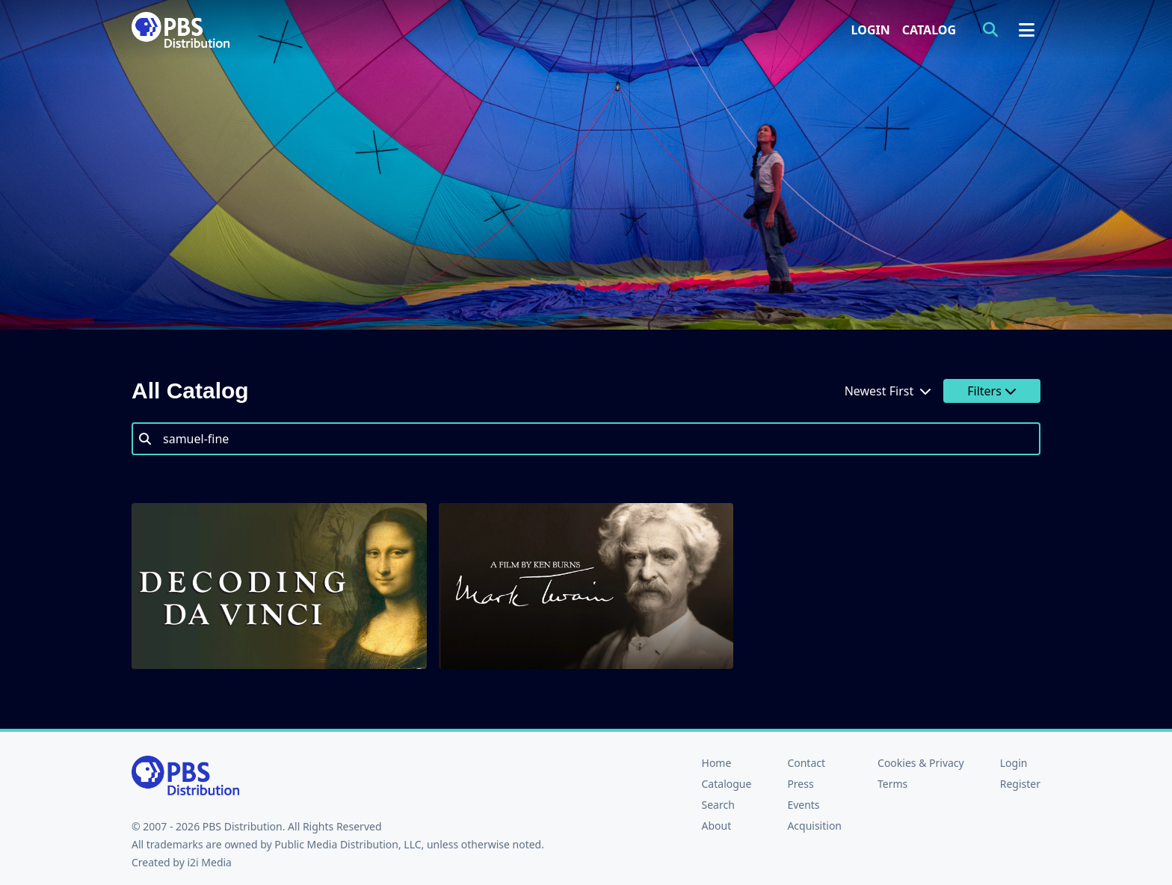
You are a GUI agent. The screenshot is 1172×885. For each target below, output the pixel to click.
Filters (992, 391)
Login (870, 30)
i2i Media (209, 862)
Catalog (929, 30)
